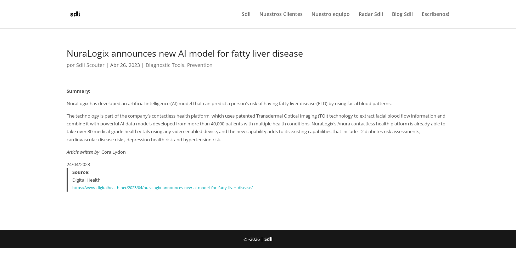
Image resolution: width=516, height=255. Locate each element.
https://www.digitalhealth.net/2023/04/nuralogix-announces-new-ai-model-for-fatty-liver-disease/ (162, 187)
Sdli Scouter (90, 65)
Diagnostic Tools (165, 65)
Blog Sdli (402, 14)
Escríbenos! (435, 14)
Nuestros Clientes (281, 14)
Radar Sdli (371, 14)
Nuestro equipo (331, 14)
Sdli (246, 14)
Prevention (200, 65)
